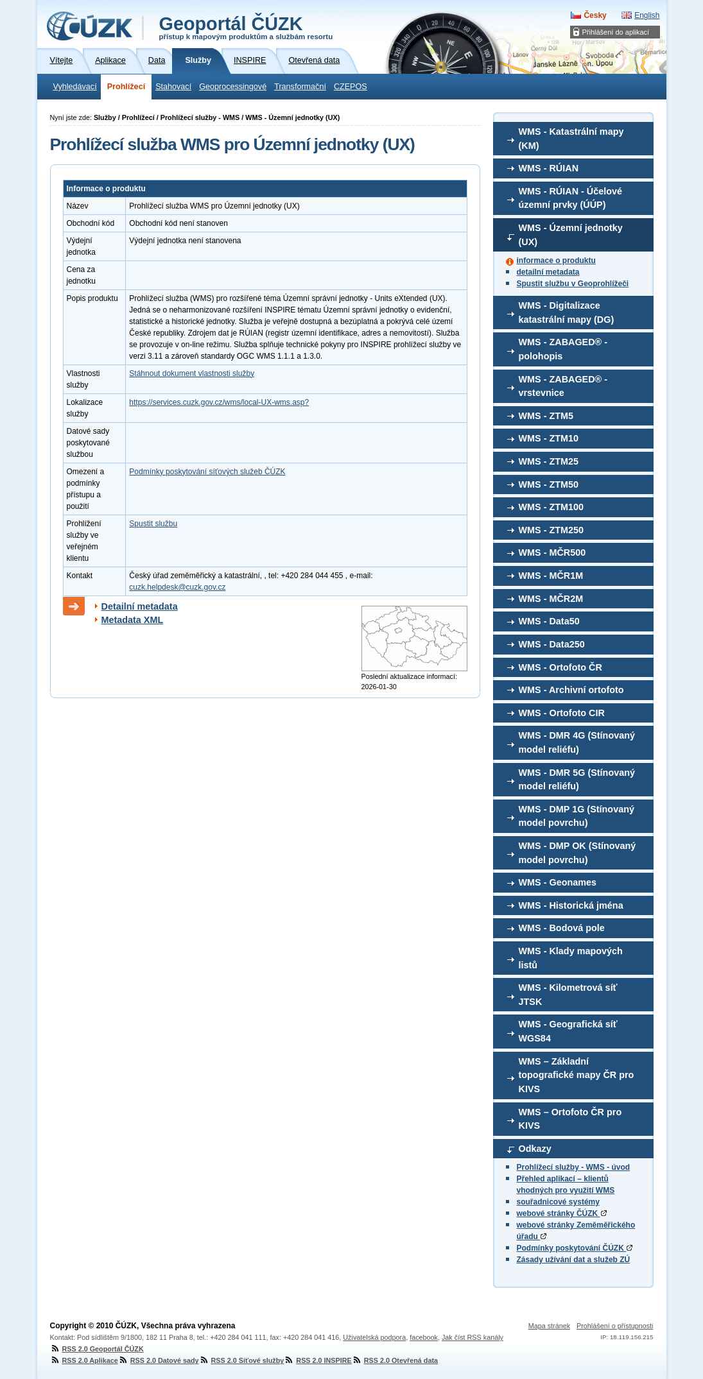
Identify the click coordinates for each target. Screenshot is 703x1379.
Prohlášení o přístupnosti (615, 1326)
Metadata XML (132, 620)
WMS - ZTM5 (546, 416)
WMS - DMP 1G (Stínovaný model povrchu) (576, 816)
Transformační (300, 86)
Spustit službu (153, 523)
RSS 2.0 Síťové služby (241, 1360)
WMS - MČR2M (551, 599)
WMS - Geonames (558, 882)
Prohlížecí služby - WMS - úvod (573, 1167)
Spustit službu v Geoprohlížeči (573, 283)
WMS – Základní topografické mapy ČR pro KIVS (576, 1075)
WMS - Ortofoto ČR (560, 667)
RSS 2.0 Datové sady (158, 1360)
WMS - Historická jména (571, 905)
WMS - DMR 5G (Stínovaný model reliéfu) (577, 779)
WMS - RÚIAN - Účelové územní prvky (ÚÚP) (571, 198)
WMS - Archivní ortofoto (571, 690)
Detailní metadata (139, 606)
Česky (595, 15)
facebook (424, 1337)
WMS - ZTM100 (551, 507)
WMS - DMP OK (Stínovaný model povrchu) (577, 853)
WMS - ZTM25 (549, 461)
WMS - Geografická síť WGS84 (568, 1031)
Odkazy (535, 1148)
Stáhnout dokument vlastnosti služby (191, 373)
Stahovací (173, 86)
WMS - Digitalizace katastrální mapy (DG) (566, 312)
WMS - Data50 (549, 621)
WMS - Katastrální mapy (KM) (571, 138)
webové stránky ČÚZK (562, 1213)
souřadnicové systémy (558, 1201)
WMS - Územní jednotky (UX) (571, 235)
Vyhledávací (75, 86)
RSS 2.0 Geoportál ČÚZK (97, 1349)
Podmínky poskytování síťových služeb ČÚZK (207, 471)
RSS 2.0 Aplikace (84, 1360)
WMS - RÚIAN (549, 168)
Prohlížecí (126, 86)
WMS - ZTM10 (549, 438)
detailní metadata (548, 272)
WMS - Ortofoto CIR (562, 713)
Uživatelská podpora (374, 1337)
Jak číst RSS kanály (472, 1337)
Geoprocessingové (232, 86)
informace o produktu (556, 260)
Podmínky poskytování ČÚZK (575, 1248)
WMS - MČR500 (552, 552)
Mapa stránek (549, 1326)
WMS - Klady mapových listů (571, 958)
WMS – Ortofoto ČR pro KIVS (570, 1119)
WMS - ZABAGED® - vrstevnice (563, 386)
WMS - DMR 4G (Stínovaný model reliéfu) (577, 742)
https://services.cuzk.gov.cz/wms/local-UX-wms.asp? (219, 402)
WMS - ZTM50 (549, 484)
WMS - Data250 (552, 644)
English (646, 15)
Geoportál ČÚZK (246, 26)
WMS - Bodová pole (562, 928)
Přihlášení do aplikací (616, 32)
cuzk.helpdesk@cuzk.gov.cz (177, 587)
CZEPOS (350, 86)
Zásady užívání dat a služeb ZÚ (573, 1259)
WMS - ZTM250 (551, 530)
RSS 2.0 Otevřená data (395, 1360)
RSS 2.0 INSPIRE (317, 1360)
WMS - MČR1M (551, 575)
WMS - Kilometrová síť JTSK (568, 994)
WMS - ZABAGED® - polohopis (563, 349)
